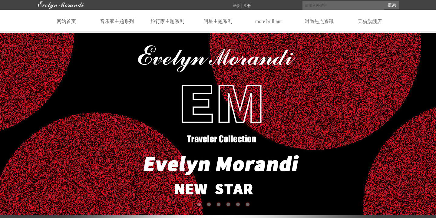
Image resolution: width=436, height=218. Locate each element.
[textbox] (343, 5)
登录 (236, 6)
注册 (247, 6)
